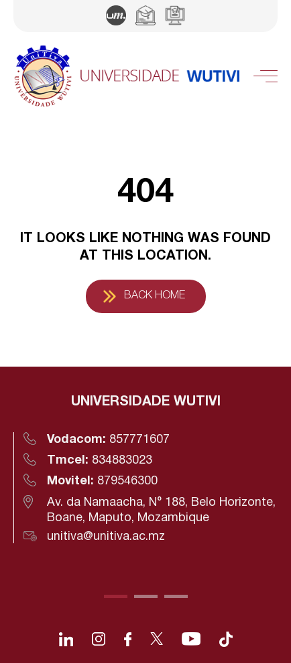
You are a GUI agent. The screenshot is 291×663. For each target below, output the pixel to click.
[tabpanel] (145, 468)
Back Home (154, 295)
